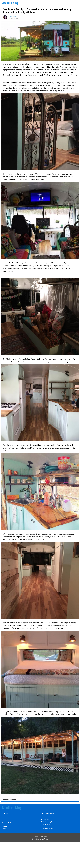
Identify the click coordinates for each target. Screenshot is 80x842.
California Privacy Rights (48, 822)
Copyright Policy (45, 824)
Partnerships (5, 826)
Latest (4, 817)
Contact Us (5, 828)
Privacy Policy (45, 819)
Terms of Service (45, 817)
